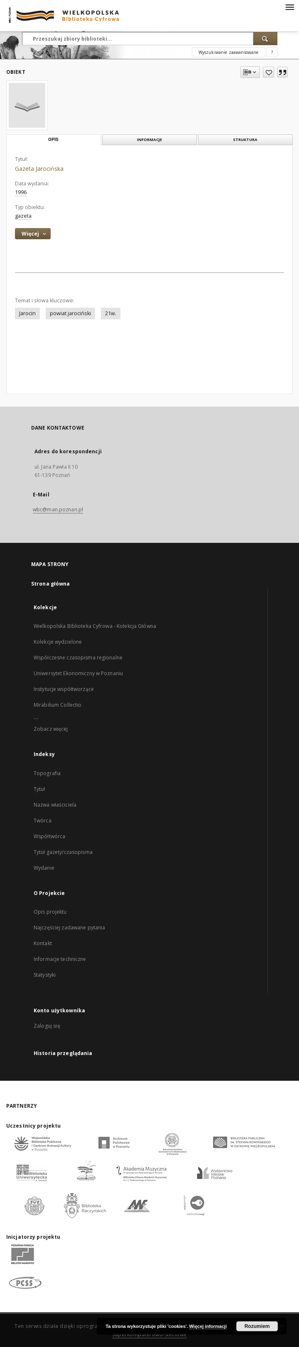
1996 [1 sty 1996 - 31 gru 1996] (21, 192)
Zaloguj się (47, 1025)
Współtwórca (49, 836)
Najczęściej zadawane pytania (69, 927)
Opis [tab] (53, 139)
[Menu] (289, 6)
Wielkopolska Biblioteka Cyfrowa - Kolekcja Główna (95, 626)
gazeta (23, 215)
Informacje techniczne (60, 959)
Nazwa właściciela (55, 804)
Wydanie (44, 867)
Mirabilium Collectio (57, 704)
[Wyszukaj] (265, 38)
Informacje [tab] (149, 139)
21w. (110, 313)
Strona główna (50, 583)
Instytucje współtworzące (64, 689)
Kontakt (43, 943)
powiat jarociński (70, 313)
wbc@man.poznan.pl (58, 509)
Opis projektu (50, 911)
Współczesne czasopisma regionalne (78, 657)
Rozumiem (257, 1326)
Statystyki (45, 974)
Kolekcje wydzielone (58, 641)
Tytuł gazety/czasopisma (63, 852)
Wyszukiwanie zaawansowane (229, 52)
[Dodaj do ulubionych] (268, 72)
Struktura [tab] (245, 139)
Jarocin (27, 313)
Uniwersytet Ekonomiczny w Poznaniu (78, 673)
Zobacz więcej (51, 728)
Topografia (47, 773)
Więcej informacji (208, 1326)
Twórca (42, 820)
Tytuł (39, 789)
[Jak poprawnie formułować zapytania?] (272, 52)
